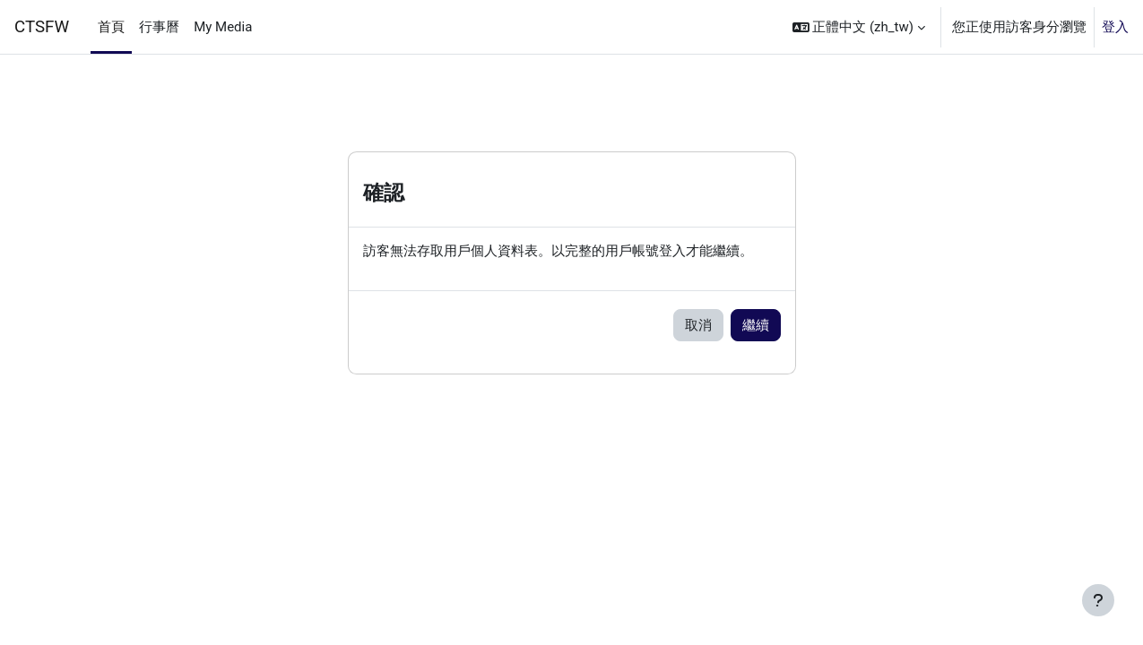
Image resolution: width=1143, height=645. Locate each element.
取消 (698, 326)
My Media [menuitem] (223, 27)
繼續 (755, 326)
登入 (1115, 27)
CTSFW (41, 27)
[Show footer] (1098, 600)
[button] (859, 27)
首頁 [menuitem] (111, 27)
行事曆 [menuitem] (159, 27)
